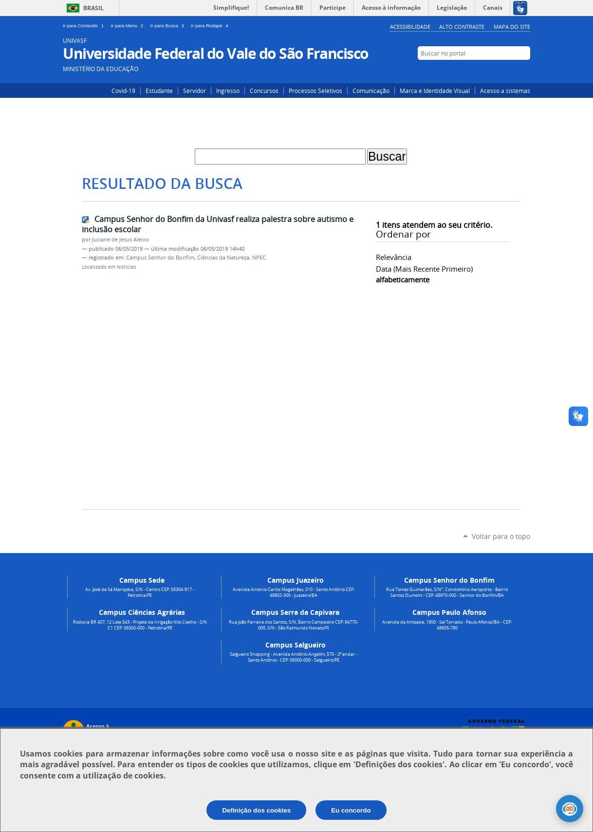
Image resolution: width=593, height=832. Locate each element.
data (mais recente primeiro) (424, 269)
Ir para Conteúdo (85, 25)
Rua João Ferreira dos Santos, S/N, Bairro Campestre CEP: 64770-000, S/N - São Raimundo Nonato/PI (293, 625)
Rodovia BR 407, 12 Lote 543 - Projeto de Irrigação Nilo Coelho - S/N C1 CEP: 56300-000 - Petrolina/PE (140, 625)
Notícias (126, 267)
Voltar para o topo (501, 536)
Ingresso (228, 90)
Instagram (495, 71)
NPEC (259, 257)
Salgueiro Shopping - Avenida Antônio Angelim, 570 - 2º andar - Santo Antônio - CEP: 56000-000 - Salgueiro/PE (293, 657)
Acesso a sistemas (505, 90)
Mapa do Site (512, 26)
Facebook (509, 71)
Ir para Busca (168, 25)
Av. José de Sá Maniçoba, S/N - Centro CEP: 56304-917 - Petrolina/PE (139, 592)
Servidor (194, 90)
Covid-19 (123, 90)
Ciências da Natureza (223, 257)
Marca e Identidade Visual (435, 90)
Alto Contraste (461, 26)
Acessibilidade (410, 26)
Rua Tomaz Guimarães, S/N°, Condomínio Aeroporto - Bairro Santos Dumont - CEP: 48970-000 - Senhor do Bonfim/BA (447, 592)
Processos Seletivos (315, 90)
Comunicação (370, 90)
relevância (393, 257)
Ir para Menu (129, 25)
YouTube (524, 71)
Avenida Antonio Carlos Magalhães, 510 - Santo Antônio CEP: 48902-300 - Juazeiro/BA (293, 592)
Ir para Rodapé (210, 25)
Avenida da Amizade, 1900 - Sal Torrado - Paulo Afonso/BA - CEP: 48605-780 (447, 625)
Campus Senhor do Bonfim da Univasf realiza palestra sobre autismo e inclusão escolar (217, 224)
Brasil (93, 8)
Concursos (264, 90)
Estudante (159, 90)
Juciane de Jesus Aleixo (120, 239)
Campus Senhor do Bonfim (160, 257)
